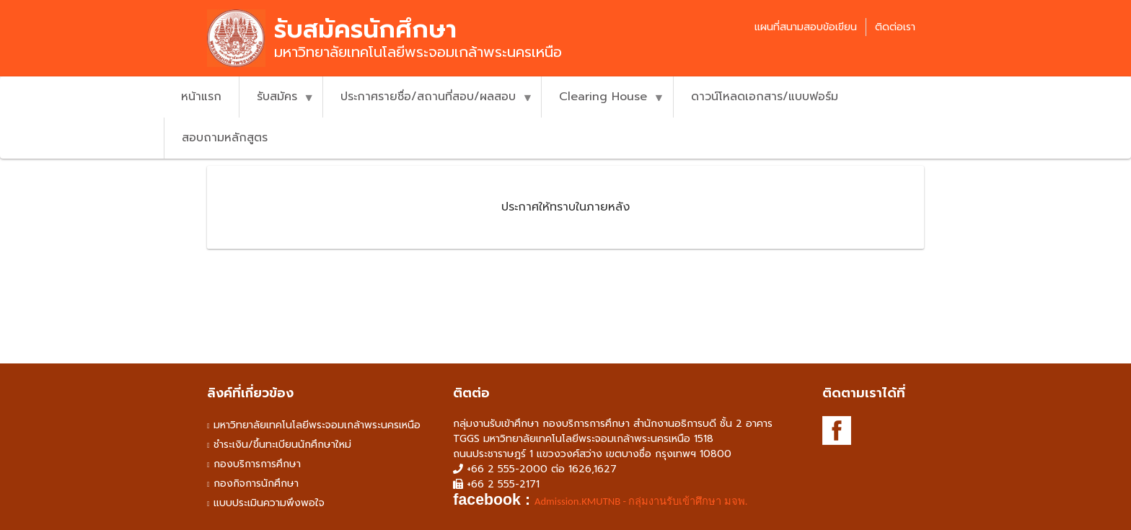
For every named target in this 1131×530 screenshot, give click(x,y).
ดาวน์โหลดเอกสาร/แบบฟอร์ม (764, 96)
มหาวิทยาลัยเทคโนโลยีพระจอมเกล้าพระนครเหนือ (317, 425)
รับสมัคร (276, 103)
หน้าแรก (201, 96)
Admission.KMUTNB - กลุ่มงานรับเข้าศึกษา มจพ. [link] (640, 501)
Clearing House (603, 103)
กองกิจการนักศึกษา (256, 483)
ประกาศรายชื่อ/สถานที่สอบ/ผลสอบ (427, 103)
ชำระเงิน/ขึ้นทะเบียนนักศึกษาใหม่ (282, 444)
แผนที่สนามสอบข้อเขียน (805, 27)
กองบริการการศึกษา (257, 464)
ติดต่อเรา (895, 27)
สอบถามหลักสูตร (225, 137)
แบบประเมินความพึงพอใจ (269, 503)
